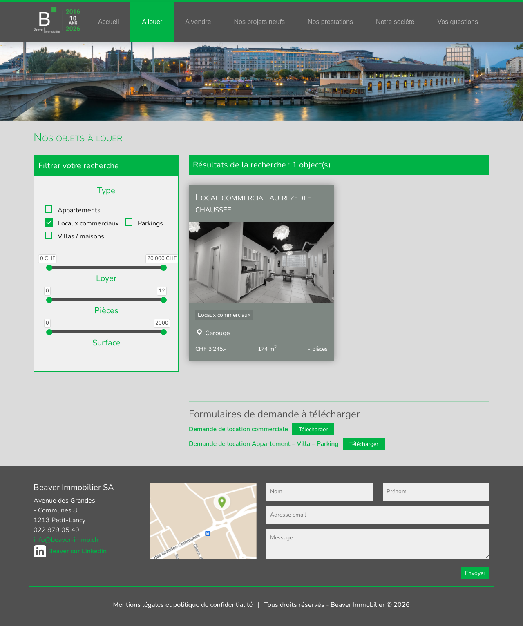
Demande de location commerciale (238, 429)
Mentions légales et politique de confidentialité (184, 604)
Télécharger (313, 429)
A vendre (198, 21)
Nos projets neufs (259, 21)
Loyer (106, 278)
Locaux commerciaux (88, 223)
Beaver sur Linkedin (77, 551)
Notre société (395, 21)
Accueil (108, 21)
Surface (106, 342)
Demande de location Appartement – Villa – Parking (264, 443)
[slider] (49, 268)
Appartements (79, 210)
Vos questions (457, 21)
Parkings (150, 223)
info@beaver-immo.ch (66, 539)
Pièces (106, 310)
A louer (152, 21)
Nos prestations (330, 21)
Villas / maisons (81, 236)
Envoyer (475, 573)
